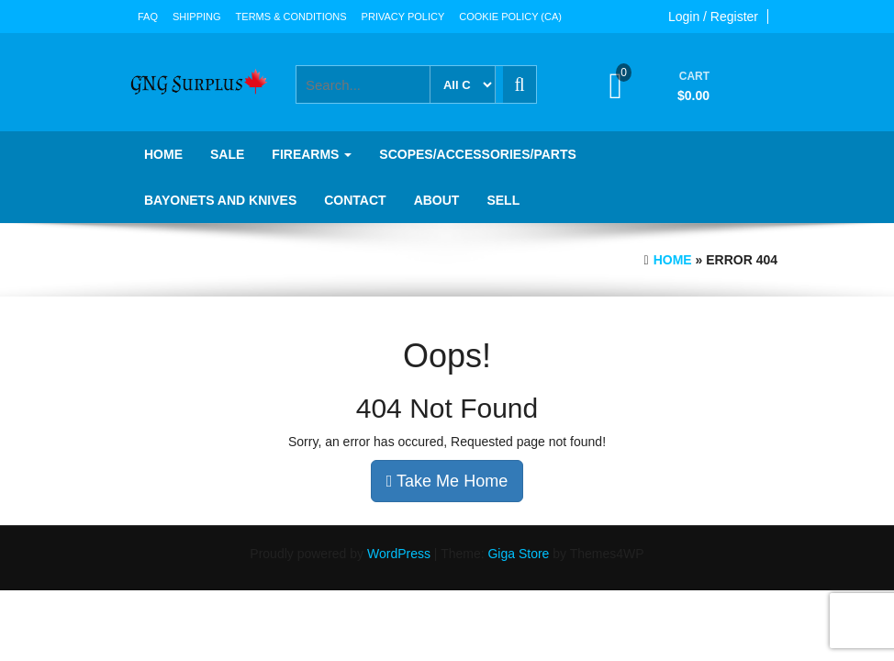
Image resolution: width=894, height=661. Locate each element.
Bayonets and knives (220, 200)
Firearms (312, 154)
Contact (355, 200)
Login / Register (713, 16)
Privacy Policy (403, 16)
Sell (503, 200)
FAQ (148, 16)
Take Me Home (447, 481)
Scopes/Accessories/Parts (477, 154)
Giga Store (518, 553)
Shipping (197, 16)
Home (163, 154)
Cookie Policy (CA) (510, 16)
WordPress (398, 553)
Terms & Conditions (291, 16)
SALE (227, 154)
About (437, 200)
